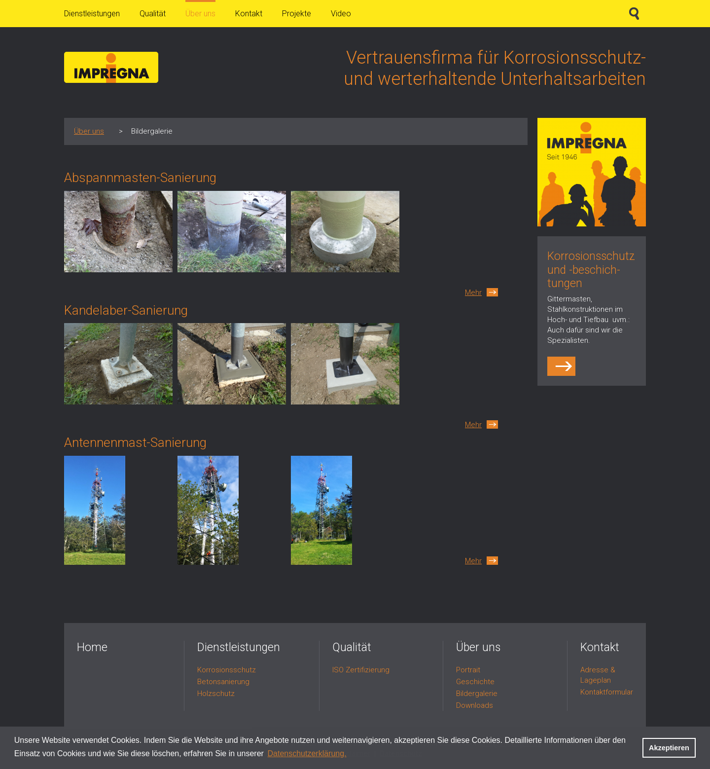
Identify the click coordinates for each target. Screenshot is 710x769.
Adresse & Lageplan (597, 675)
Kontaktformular (606, 692)
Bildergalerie (476, 693)
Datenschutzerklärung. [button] (307, 753)
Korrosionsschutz (226, 669)
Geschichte (475, 681)
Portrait (468, 669)
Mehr (473, 292)
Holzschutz (216, 693)
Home (92, 647)
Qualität (153, 13)
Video (341, 13)
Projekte (296, 13)
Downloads (474, 705)
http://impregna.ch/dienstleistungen (562, 366)
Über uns (200, 13)
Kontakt (248, 13)
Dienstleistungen (92, 13)
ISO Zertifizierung (361, 669)
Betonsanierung (223, 681)
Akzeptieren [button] (669, 748)
